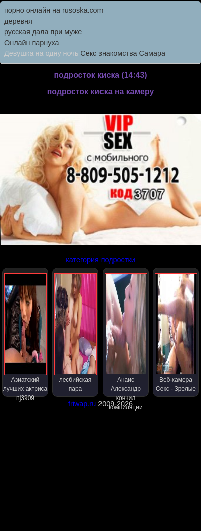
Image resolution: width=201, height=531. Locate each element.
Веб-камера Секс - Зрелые (176, 332)
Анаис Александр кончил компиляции (126, 335)
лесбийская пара (75, 332)
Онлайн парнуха (31, 43)
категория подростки (100, 260)
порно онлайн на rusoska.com (54, 10)
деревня (18, 21)
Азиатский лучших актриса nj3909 (25, 335)
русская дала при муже (43, 32)
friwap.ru (82, 404)
